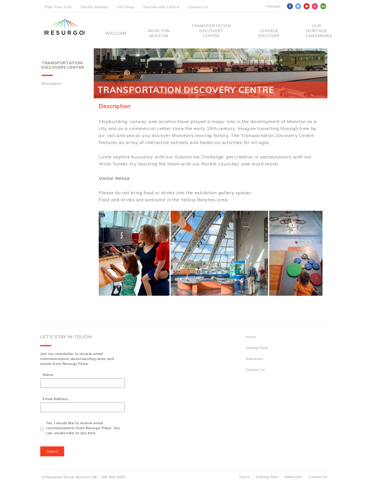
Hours (251, 337)
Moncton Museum (158, 33)
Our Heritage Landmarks (316, 30)
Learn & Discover (268, 33)
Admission (254, 358)
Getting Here (257, 348)
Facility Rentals (95, 7)
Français (273, 6)
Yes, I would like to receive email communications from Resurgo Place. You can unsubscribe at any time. (83, 428)
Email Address (55, 399)
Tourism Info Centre (161, 7)
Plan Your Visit (58, 7)
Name (48, 374)
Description (51, 83)
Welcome (116, 33)
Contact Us (198, 7)
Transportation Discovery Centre (211, 30)
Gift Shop (125, 7)
